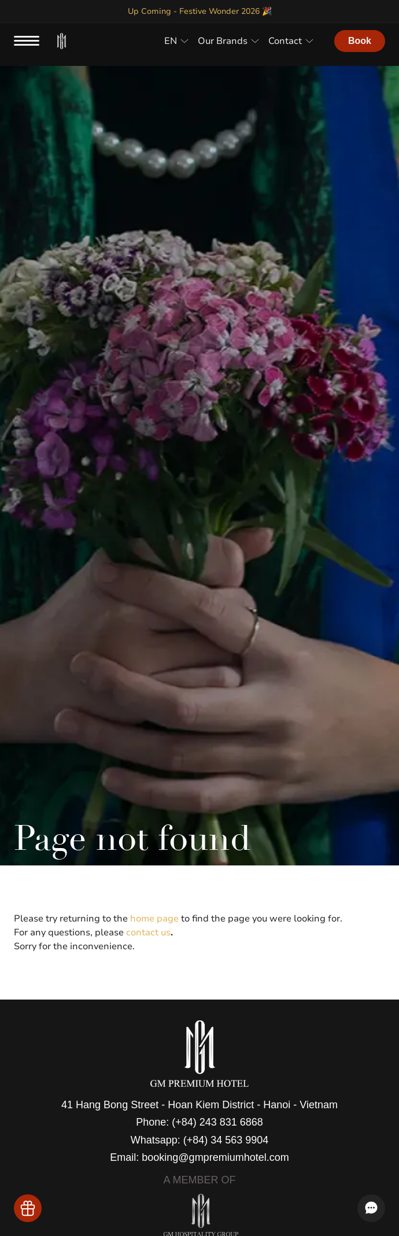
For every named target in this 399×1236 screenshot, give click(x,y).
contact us (148, 932)
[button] (176, 41)
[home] (62, 41)
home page (154, 918)
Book (359, 41)
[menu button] (26, 41)
